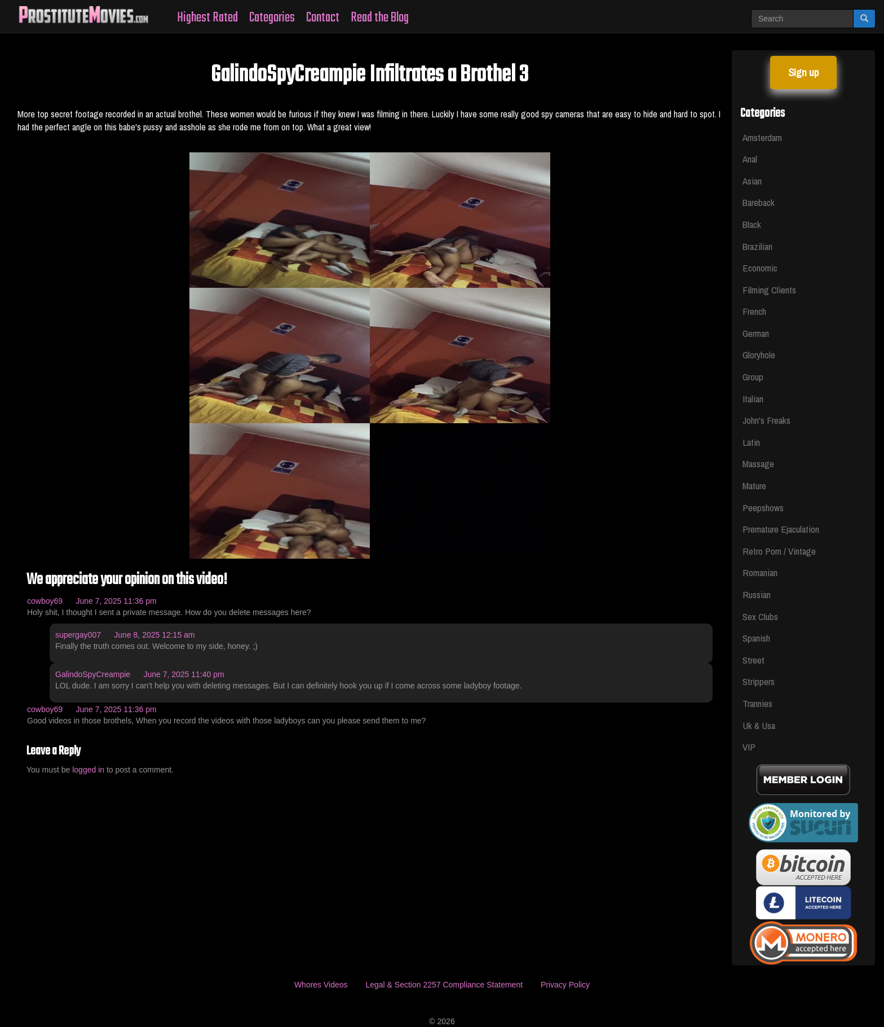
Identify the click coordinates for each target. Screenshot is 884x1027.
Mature (754, 485)
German (755, 333)
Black (751, 224)
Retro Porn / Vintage (779, 551)
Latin (751, 442)
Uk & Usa (758, 725)
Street (753, 659)
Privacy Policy (565, 984)
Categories (272, 17)
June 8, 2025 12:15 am (154, 634)
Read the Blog (380, 17)
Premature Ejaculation (780, 529)
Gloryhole (758, 354)
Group (752, 376)
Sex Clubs (760, 616)
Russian (756, 594)
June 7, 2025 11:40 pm (183, 674)
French (754, 311)
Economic (759, 267)
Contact (322, 17)
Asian (752, 180)
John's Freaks (766, 420)
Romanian (759, 572)
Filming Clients (769, 289)
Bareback (758, 202)
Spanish (756, 637)
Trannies (757, 703)
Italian (752, 398)
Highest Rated (207, 17)
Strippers (758, 681)
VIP (748, 746)
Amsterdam (762, 137)
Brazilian (757, 246)
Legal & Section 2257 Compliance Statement (444, 984)
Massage (758, 463)
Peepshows (763, 507)
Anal (749, 158)
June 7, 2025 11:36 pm (116, 600)
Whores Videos (321, 984)
